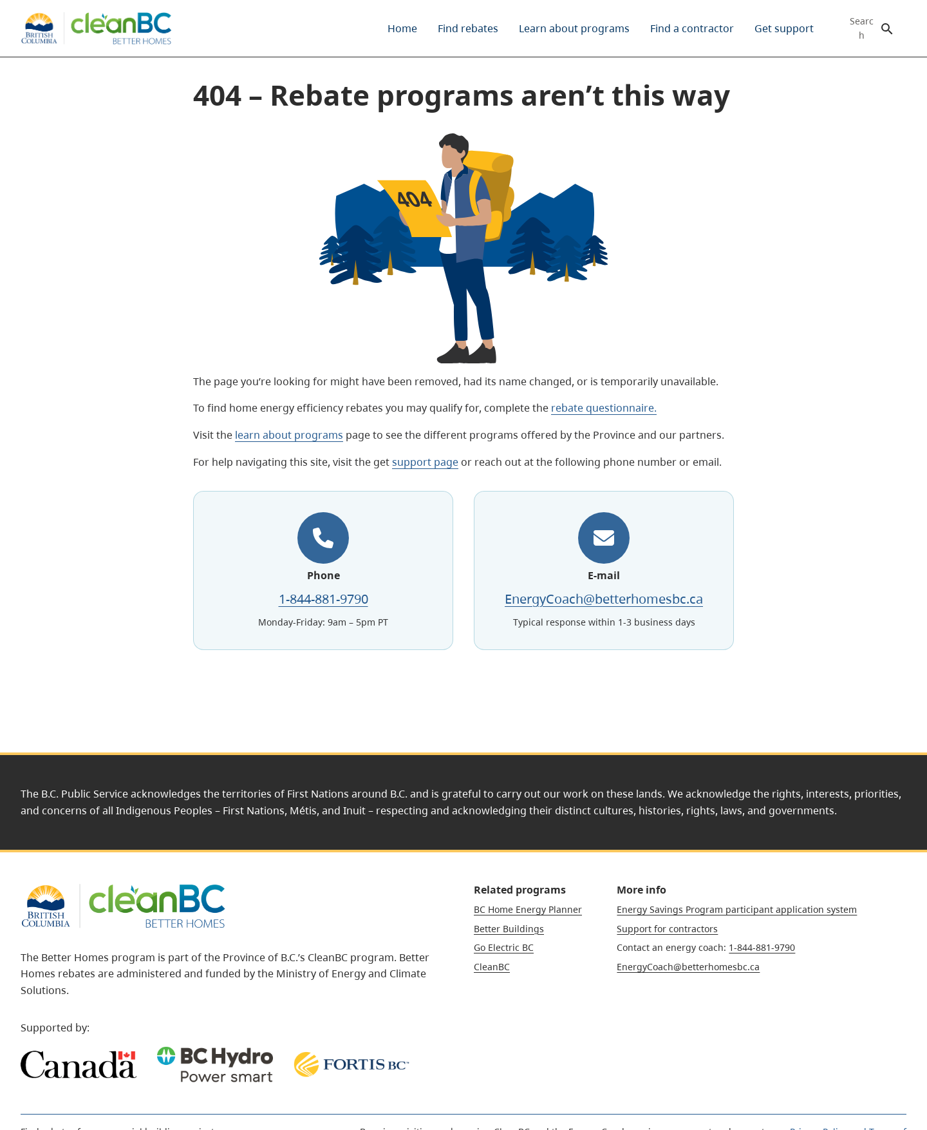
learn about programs (289, 435)
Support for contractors (667, 929)
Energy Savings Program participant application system (737, 909)
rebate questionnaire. (604, 408)
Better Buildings (509, 929)
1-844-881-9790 (323, 599)
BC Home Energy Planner (528, 909)
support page (425, 462)
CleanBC (492, 967)
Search (862, 28)
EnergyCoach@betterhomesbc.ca (604, 599)
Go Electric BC (504, 947)
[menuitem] (402, 28)
